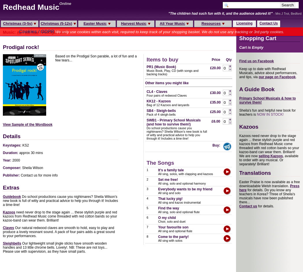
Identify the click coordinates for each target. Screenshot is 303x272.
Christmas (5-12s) (58, 23)
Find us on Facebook (256, 61)
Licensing (244, 23)
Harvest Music (135, 23)
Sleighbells (12, 243)
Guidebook (12, 197)
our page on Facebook (277, 77)
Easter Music (96, 23)
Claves (8, 228)
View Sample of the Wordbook (28, 125)
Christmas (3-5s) (19, 23)
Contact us (248, 206)
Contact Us (268, 23)
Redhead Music (31, 7)
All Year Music (174, 23)
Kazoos (9, 212)
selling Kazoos (271, 156)
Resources (212, 23)
